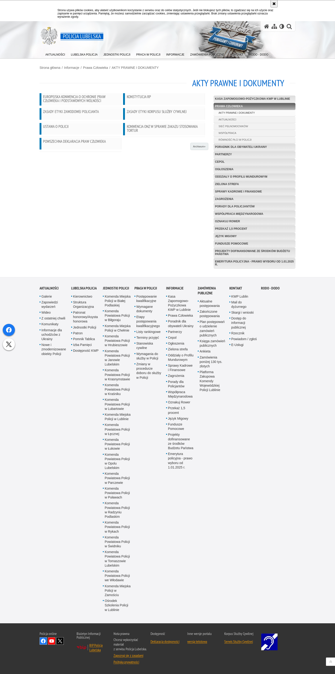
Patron (78, 450)
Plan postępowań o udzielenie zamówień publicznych (212, 445)
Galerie (46, 413)
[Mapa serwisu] (274, 26)
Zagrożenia (224, 199)
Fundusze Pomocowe (231, 243)
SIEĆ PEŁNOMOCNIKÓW (233, 126)
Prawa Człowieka (95, 68)
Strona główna (50, 68)
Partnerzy (223, 154)
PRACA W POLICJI (145, 404)
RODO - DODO (270, 404)
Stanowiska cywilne (144, 462)
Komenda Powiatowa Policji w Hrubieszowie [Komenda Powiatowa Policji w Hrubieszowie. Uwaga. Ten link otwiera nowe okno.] (117, 457)
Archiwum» (199, 146)
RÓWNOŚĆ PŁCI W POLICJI (235, 139)
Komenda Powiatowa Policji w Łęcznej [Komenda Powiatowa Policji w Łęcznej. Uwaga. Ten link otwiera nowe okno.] (117, 546)
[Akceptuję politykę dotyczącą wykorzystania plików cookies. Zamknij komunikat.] (274, 3)
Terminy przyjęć (147, 454)
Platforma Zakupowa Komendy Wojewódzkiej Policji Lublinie (210, 497)
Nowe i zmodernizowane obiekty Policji (53, 465)
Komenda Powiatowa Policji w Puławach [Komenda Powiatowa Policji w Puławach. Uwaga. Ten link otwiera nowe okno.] (117, 609)
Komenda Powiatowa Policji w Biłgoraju (117, 432)
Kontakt (235, 404)
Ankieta (205, 468)
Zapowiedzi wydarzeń (49, 421)
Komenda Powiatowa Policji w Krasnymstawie (117, 491)
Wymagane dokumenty (144, 425)
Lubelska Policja (84, 404)
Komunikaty (49, 441)
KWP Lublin (239, 413)
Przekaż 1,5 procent (231, 228)
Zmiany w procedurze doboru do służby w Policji (148, 487)
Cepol (219, 161)
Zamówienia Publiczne (207, 407)
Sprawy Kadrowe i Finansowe (238, 191)
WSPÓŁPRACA (227, 133)
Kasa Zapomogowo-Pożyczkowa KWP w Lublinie (252, 98)
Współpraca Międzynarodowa (239, 214)
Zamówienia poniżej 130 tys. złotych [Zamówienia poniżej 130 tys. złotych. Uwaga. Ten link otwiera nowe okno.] (211, 478)
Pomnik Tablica (84, 455)
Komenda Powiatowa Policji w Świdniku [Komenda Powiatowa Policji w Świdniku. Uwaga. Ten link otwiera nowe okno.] (117, 658)
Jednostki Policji (84, 444)
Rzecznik (238, 450)
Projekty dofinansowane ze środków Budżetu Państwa (252, 252)
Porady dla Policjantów (235, 206)
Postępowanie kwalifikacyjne (146, 415)
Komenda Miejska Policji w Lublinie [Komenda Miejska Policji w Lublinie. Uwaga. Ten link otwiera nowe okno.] (118, 533)
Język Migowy (226, 236)
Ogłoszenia (224, 169)
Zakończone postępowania (210, 430)
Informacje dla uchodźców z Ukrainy (51, 451)
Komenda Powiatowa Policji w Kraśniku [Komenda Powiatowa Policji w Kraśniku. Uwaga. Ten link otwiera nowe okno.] (117, 506)
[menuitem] (55, 54)
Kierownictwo (82, 413)
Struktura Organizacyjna (83, 421)
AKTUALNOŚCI (227, 119)
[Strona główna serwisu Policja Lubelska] (266, 26)
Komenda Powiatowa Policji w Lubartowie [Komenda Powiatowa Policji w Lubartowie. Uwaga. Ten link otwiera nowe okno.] (117, 521)
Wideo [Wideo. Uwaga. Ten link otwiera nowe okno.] (46, 429)
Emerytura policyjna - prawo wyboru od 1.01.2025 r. (254, 263)
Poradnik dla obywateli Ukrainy (241, 147)
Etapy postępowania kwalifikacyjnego (148, 438)
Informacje (71, 68)
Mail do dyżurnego (238, 421)
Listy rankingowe (148, 448)
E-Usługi (237, 461)
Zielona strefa (227, 184)
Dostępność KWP (86, 467)
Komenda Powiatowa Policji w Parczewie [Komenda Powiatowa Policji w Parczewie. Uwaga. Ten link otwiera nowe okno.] (117, 594)
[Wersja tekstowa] (281, 26)
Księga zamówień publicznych (212, 460)
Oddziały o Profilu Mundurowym (241, 176)
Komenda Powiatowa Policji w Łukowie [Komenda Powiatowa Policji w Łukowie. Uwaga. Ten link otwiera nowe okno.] (117, 560)
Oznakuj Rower (227, 221)
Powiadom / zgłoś (244, 455)
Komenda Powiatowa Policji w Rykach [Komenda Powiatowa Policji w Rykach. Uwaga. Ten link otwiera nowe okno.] (117, 643)
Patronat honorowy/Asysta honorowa (85, 433)
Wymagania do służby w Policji (147, 472)
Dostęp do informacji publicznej (238, 439)
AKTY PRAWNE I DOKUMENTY (135, 68)
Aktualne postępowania (210, 420)
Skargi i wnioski (242, 429)
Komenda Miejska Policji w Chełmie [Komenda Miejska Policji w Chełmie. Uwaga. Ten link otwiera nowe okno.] (118, 445)
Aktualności (49, 404)
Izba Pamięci (82, 461)
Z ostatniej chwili (53, 435)
